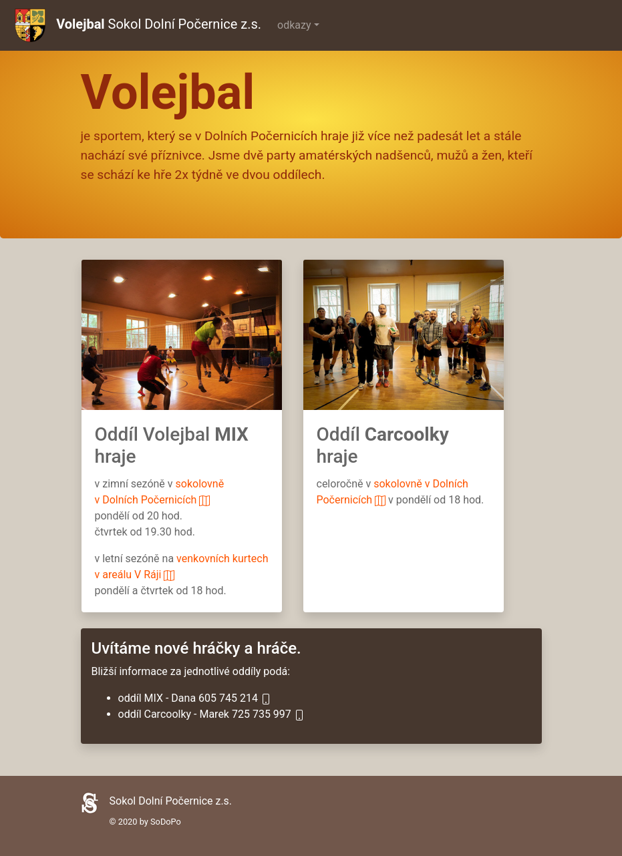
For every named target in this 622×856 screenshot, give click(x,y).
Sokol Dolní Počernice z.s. (138, 25)
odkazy (294, 25)
